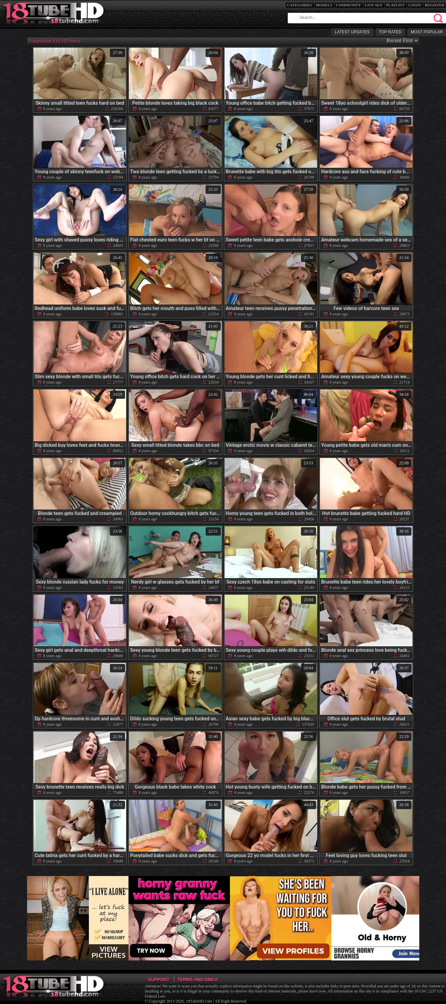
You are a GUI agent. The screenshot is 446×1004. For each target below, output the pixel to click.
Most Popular (427, 32)
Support (158, 979)
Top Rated (390, 32)
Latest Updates (352, 32)
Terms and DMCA (198, 979)
